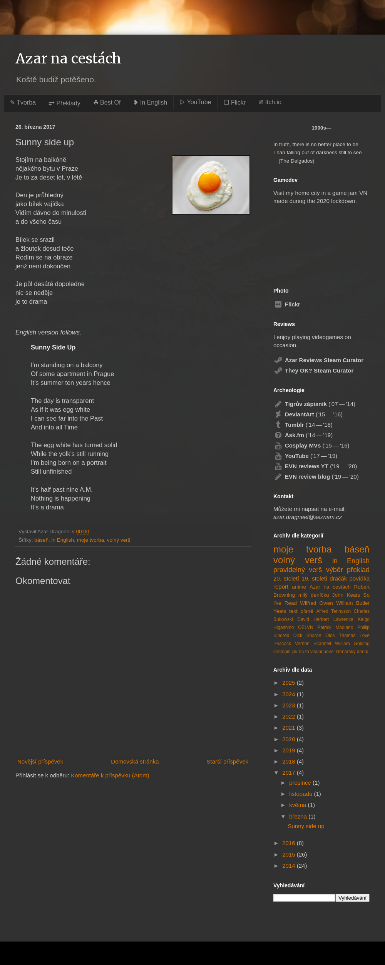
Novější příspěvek (40, 761)
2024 (289, 694)
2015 (289, 854)
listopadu (301, 793)
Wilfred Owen (316, 603)
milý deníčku (313, 595)
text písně (301, 611)
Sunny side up (306, 826)
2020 (289, 739)
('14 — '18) (303, 424)
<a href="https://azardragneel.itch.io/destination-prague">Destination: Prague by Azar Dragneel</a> (313, 242)
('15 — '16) (308, 414)
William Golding (352, 643)
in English (63, 540)
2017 (289, 772)
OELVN (305, 627)
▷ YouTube (195, 102)
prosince (301, 782)
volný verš (119, 540)
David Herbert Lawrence (325, 619)
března (298, 816)
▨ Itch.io (269, 102)
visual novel (322, 651)
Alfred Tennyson (333, 611)
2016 (289, 843)
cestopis (281, 651)
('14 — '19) (303, 435)
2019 (289, 750)
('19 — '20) (315, 466)
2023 (289, 705)
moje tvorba (90, 540)
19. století (314, 578)
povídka (359, 578)
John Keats (346, 595)
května (298, 805)
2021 (289, 727)
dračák (338, 578)
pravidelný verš (297, 570)
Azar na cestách (68, 58)
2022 (289, 716)
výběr (334, 570)
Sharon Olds (320, 635)
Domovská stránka (135, 761)
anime (299, 587)
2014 (289, 865)
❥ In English (150, 102)
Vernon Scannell (313, 643)
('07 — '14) (314, 404)
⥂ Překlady (64, 103)
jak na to (300, 651)
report (280, 586)
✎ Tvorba (23, 102)
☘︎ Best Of (107, 102)
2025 (289, 682)
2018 (289, 761)
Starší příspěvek (227, 761)
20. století (286, 578)
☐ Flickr (235, 102)
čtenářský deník (352, 651)
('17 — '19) (305, 456)
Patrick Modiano (335, 627)
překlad (358, 570)
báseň (41, 540)
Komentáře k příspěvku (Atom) (110, 775)
